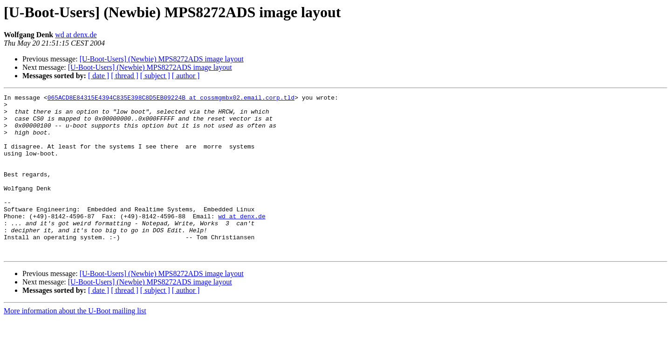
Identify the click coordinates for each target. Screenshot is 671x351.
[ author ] (186, 76)
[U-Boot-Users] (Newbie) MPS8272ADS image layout (162, 59)
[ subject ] (155, 76)
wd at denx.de (75, 35)
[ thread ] (124, 76)
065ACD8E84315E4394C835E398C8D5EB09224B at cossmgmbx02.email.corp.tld (171, 98)
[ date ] (98, 76)
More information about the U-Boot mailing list (75, 343)
